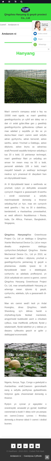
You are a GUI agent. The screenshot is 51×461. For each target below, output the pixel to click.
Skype (40, 39)
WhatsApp (42, 44)
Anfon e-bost (42, 34)
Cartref (3, 25)
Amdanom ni (13, 25)
